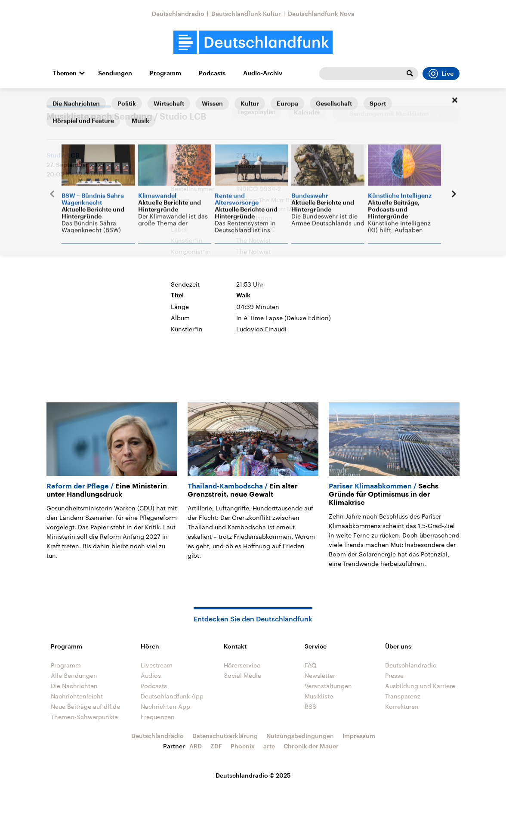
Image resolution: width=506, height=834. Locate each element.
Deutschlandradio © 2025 (253, 775)
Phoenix (243, 746)
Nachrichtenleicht (77, 696)
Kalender (307, 112)
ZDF (216, 746)
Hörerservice (242, 665)
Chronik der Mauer (311, 746)
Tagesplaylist (256, 112)
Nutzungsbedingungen (300, 735)
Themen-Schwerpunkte (84, 716)
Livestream (157, 665)
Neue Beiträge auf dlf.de (85, 706)
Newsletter (320, 675)
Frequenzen (158, 716)
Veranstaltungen (328, 685)
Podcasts (212, 73)
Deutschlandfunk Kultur (246, 13)
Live (441, 73)
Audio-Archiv (262, 73)
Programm (165, 73)
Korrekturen (402, 706)
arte (269, 746)
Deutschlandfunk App (172, 696)
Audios (151, 675)
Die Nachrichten (74, 685)
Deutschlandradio (178, 13)
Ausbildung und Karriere (420, 685)
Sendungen (115, 73)
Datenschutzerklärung (225, 735)
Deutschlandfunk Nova (321, 13)
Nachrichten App (165, 706)
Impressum (358, 735)
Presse (394, 675)
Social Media (242, 675)
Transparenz (402, 696)
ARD (195, 746)
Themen (64, 73)
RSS (310, 706)
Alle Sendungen (74, 675)
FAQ (311, 665)
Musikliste (319, 696)
